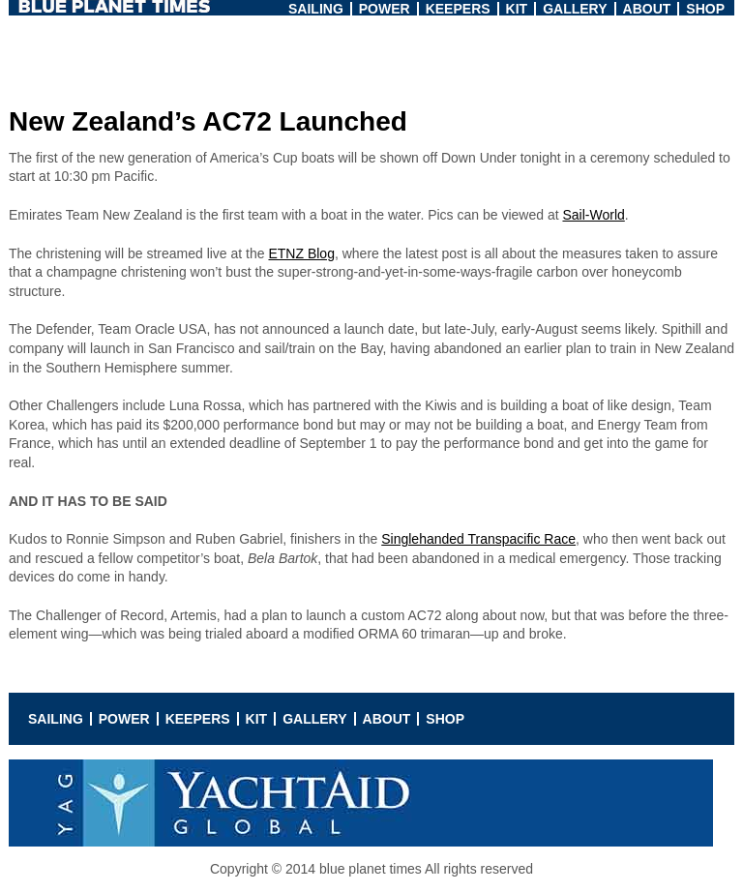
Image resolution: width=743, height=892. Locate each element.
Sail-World (593, 215)
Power (384, 8)
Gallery (575, 8)
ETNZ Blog (301, 253)
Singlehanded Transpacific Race (478, 539)
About (647, 8)
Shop (705, 8)
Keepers (458, 8)
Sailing (315, 8)
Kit (517, 8)
